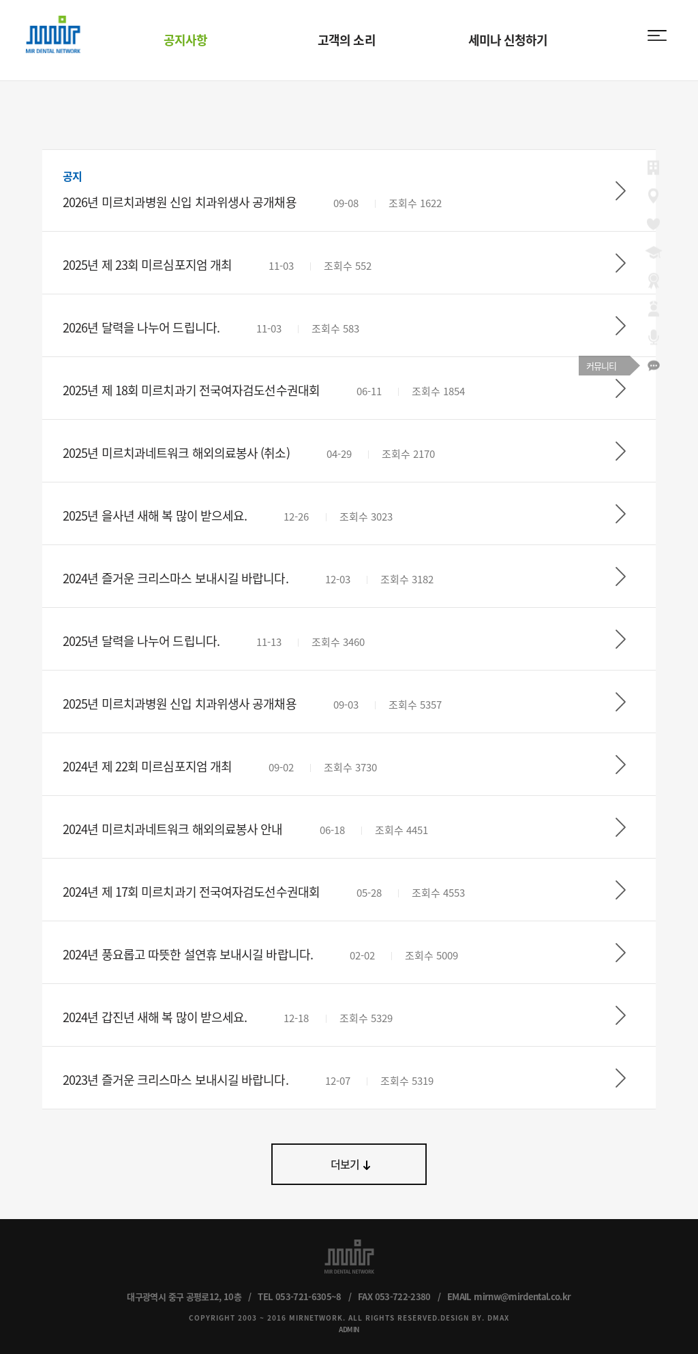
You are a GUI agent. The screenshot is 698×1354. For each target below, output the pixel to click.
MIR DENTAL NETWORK (53, 34)
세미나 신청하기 (508, 40)
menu (657, 35)
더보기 (345, 1164)
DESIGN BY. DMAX (474, 1317)
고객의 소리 (347, 40)
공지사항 (185, 40)
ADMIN (349, 1329)
